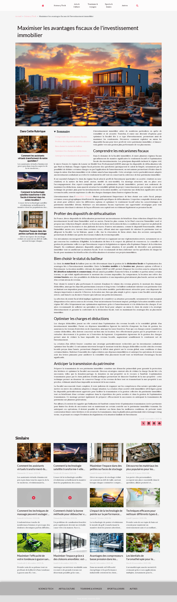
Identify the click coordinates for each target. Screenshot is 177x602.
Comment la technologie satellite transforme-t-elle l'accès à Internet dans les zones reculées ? (32, 196)
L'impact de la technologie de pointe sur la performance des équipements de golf (106, 514)
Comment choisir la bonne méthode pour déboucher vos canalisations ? (70, 514)
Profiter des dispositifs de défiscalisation (73, 141)
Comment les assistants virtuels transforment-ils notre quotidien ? (32, 158)
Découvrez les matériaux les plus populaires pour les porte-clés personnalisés (142, 469)
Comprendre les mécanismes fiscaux (71, 137)
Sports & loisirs (109, 5)
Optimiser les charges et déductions (71, 151)
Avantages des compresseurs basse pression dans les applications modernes (106, 559)
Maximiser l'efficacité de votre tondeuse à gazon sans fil (33, 559)
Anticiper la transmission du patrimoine (72, 156)
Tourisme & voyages (93, 5)
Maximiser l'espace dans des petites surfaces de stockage (33, 232)
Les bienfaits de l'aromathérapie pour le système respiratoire (139, 559)
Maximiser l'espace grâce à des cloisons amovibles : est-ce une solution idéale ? (69, 559)
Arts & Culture (76, 5)
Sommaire (63, 131)
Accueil (18, 16)
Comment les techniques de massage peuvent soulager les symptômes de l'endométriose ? (32, 515)
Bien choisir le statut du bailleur (68, 146)
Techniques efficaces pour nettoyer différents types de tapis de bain (142, 514)
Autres (125, 5)
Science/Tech (60, 5)
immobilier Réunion (83, 196)
